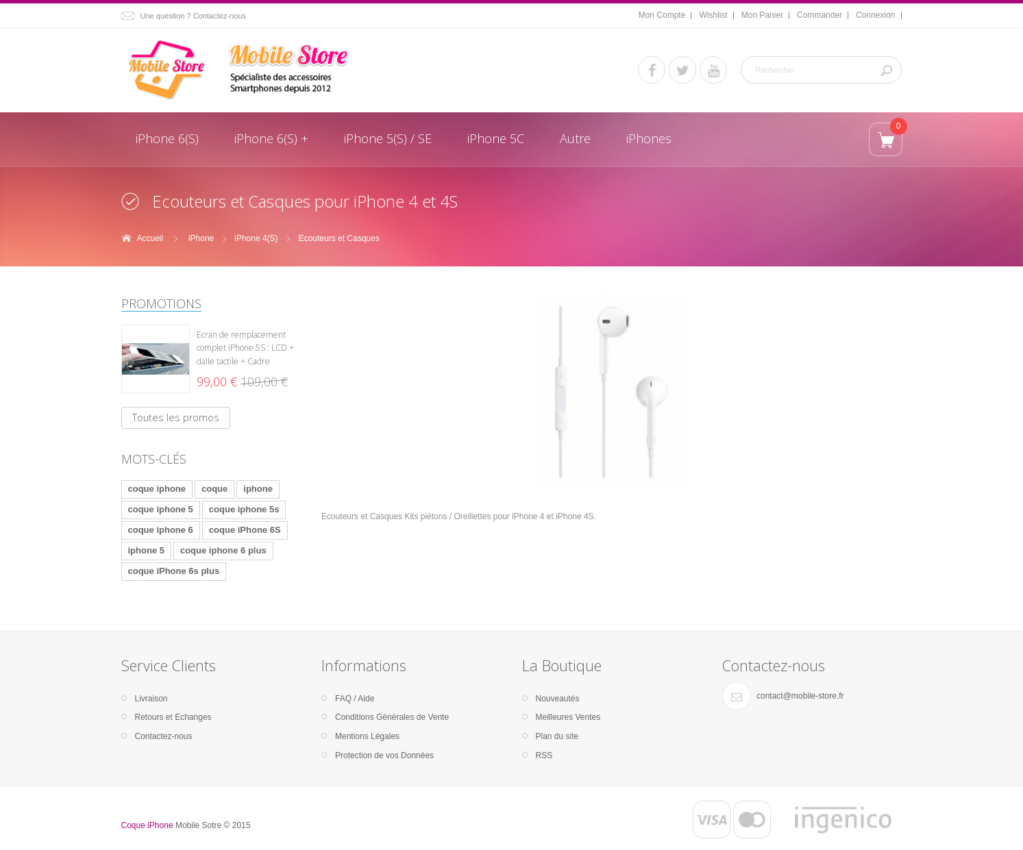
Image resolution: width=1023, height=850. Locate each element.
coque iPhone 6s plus (174, 571)
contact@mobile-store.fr (800, 696)
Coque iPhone (147, 825)
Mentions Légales (367, 736)
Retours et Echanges (173, 717)
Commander (819, 15)
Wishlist (713, 15)
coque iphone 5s (244, 509)
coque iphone (157, 489)
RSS (544, 755)
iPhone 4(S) (256, 238)
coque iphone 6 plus (223, 550)
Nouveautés (558, 698)
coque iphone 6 (160, 530)
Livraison (151, 698)
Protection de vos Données (384, 755)
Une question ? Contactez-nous (193, 16)
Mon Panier (762, 15)
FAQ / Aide (354, 698)
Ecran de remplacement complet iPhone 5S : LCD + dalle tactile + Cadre (245, 348)
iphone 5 (146, 550)
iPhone (201, 238)
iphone (258, 489)
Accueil (150, 238)
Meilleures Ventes (568, 717)
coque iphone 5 (160, 509)
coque (214, 489)
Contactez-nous (164, 736)
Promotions (161, 303)
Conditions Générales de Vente (392, 717)
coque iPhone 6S (245, 530)
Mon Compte (662, 15)
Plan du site (557, 736)
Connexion (875, 15)
